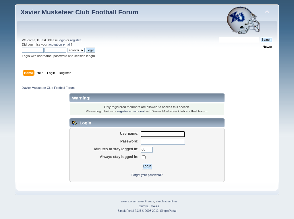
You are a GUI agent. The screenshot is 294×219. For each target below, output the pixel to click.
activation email (59, 44)
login (62, 40)
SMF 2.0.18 (128, 201)
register (75, 40)
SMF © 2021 (146, 201)
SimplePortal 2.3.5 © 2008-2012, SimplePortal (147, 210)
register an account (131, 111)
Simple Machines (166, 201)
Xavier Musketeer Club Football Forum (79, 12)
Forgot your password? (147, 175)
